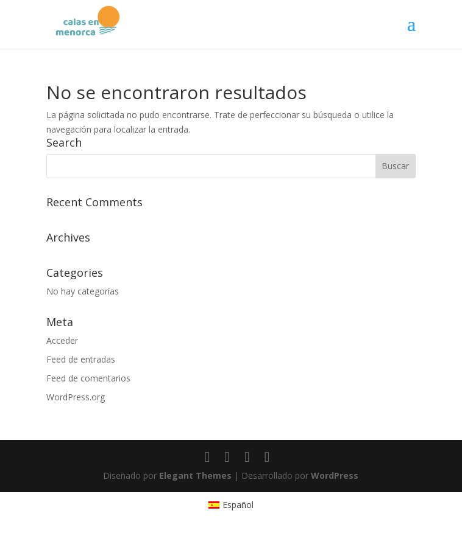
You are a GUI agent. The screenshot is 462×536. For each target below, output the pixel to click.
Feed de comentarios (88, 378)
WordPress (334, 475)
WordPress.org (75, 397)
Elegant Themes (195, 475)
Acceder (62, 340)
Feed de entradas (80, 359)
